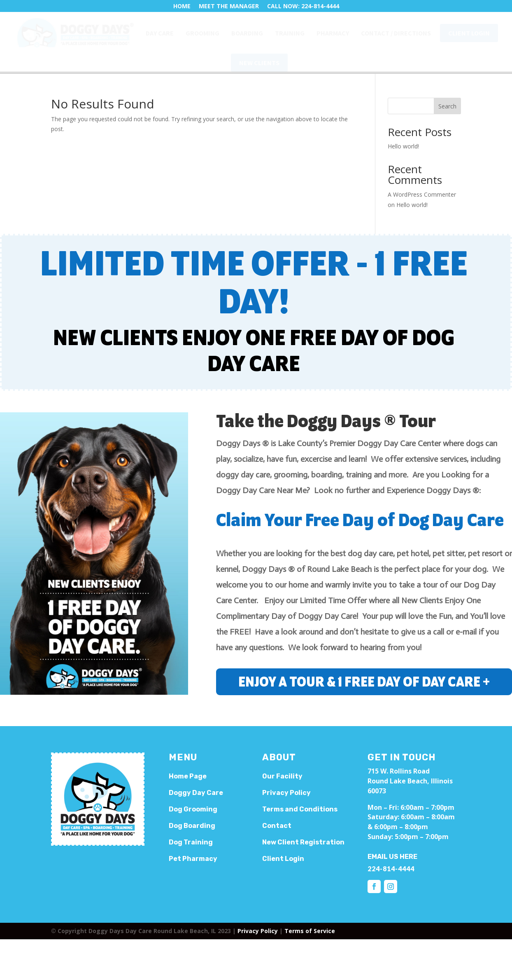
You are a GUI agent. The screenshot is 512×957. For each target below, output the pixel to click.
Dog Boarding (192, 826)
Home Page (188, 776)
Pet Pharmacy (193, 859)
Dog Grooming (193, 809)
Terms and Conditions (299, 809)
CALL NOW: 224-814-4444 (303, 6)
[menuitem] (75, 33)
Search (447, 106)
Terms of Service (309, 931)
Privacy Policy (257, 931)
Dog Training (191, 842)
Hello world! (403, 146)
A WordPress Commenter (422, 194)
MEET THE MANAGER (229, 6)
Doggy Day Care (196, 793)
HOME (182, 6)
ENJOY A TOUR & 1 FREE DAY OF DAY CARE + (364, 682)
